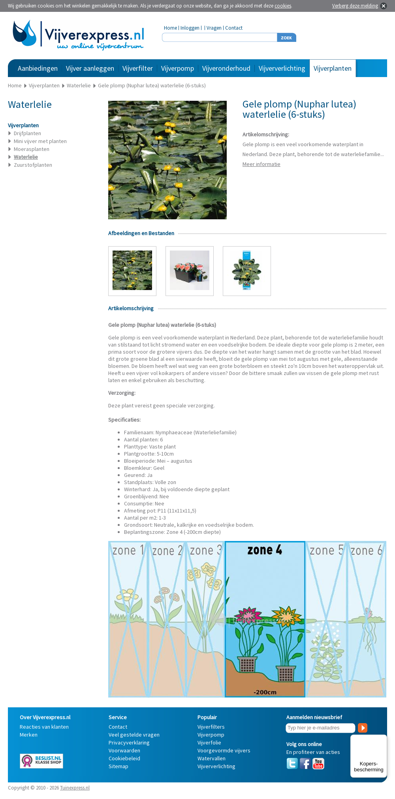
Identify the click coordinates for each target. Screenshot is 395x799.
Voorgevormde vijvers (224, 750)
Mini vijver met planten (40, 141)
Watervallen (212, 758)
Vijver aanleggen (90, 68)
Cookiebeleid (124, 758)
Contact (234, 27)
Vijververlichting (282, 68)
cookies (283, 5)
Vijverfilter (137, 68)
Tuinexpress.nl (75, 787)
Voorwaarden (124, 750)
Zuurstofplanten (33, 164)
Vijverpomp (177, 68)
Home (170, 27)
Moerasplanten (31, 149)
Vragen (214, 27)
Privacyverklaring (129, 742)
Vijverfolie (209, 742)
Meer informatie (261, 164)
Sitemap (118, 766)
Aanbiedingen (38, 68)
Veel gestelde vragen (134, 734)
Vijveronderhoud (226, 68)
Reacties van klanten (44, 726)
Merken (29, 734)
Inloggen (190, 27)
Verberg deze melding (355, 5)
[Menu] (382, 739)
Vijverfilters (211, 726)
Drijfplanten (27, 133)
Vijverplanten (333, 68)
